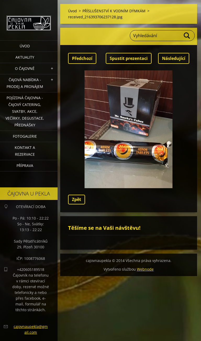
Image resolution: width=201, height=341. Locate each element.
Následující (173, 58)
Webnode (145, 269)
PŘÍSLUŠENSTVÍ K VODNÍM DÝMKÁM (114, 10)
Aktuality (24, 57)
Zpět (76, 199)
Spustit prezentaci (129, 58)
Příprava (24, 165)
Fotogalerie (25, 136)
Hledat (187, 36)
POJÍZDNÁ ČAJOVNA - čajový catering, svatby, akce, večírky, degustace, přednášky (24, 111)
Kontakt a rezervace (25, 151)
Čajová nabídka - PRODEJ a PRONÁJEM (25, 83)
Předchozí (82, 58)
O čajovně (25, 68)
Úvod (25, 45)
